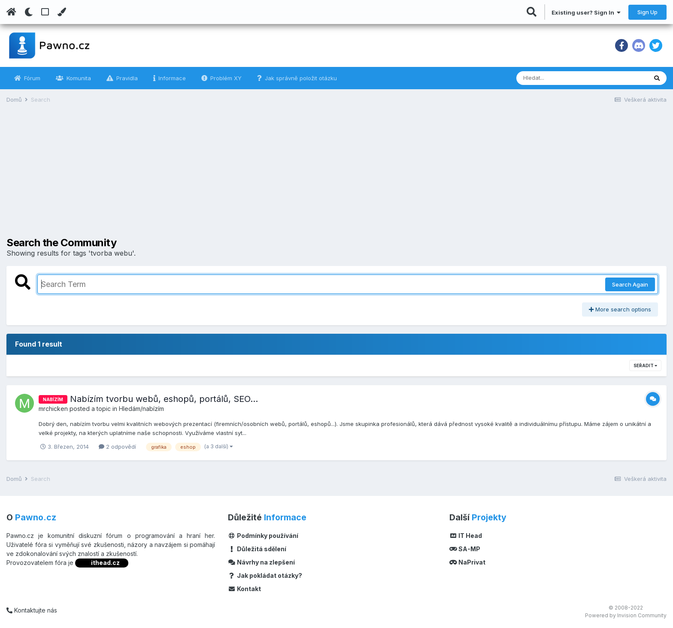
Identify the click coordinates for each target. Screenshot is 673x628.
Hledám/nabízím (141, 408)
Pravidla (126, 78)
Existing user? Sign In (586, 12)
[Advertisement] (336, 177)
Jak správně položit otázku (300, 78)
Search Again (630, 284)
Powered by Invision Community (626, 615)
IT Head (465, 535)
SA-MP (464, 549)
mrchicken (53, 408)
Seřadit (645, 365)
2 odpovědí (117, 446)
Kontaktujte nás (31, 610)
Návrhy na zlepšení (261, 562)
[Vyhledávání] (558, 78)
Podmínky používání (263, 535)
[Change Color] (61, 12)
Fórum (31, 78)
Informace (171, 78)
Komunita (78, 78)
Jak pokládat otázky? (265, 575)
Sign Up (647, 12)
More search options (620, 309)
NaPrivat (467, 562)
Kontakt (244, 588)
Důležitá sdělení (257, 549)
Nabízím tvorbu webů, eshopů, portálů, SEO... (164, 399)
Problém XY (225, 78)
